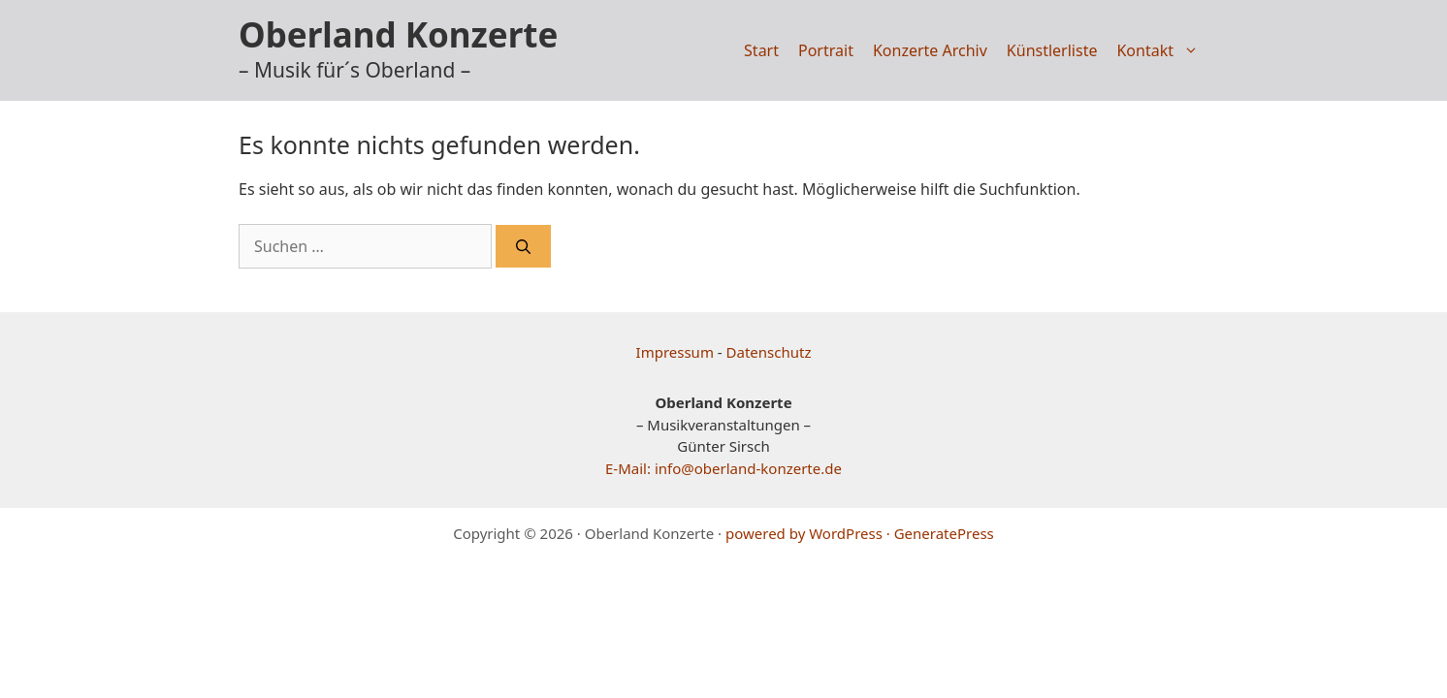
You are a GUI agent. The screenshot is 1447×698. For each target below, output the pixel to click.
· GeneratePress (940, 533)
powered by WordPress (804, 533)
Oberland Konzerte (398, 34)
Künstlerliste (1052, 50)
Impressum (675, 352)
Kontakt (1162, 50)
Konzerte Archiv (930, 50)
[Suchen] (523, 247)
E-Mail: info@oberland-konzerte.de (723, 468)
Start (761, 50)
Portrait (825, 50)
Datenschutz (769, 352)
